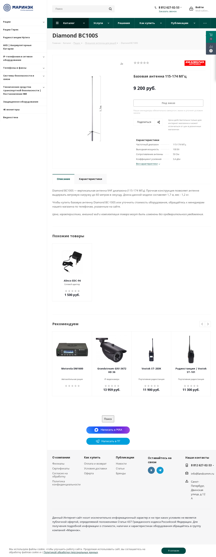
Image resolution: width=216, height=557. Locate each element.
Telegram (160, 470)
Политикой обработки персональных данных (71, 552)
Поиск (108, 419)
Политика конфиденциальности (66, 482)
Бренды (121, 473)
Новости (121, 463)
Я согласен (173, 550)
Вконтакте (151, 470)
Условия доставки (95, 468)
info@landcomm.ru (202, 473)
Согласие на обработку (60, 474)
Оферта (89, 473)
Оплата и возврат (95, 463)
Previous (202, 324)
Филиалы (58, 463)
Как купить (92, 457)
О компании (61, 457)
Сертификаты (61, 468)
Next (208, 324)
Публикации (125, 457)
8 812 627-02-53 (169, 7)
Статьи (120, 468)
